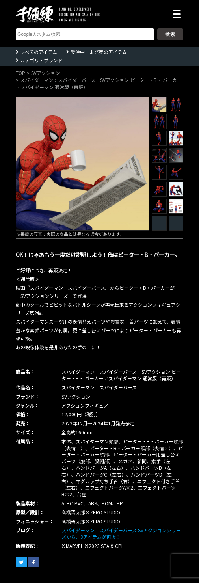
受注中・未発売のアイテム (99, 51)
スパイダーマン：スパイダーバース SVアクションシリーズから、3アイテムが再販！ (121, 533)
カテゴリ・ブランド (41, 60)
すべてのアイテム (38, 51)
